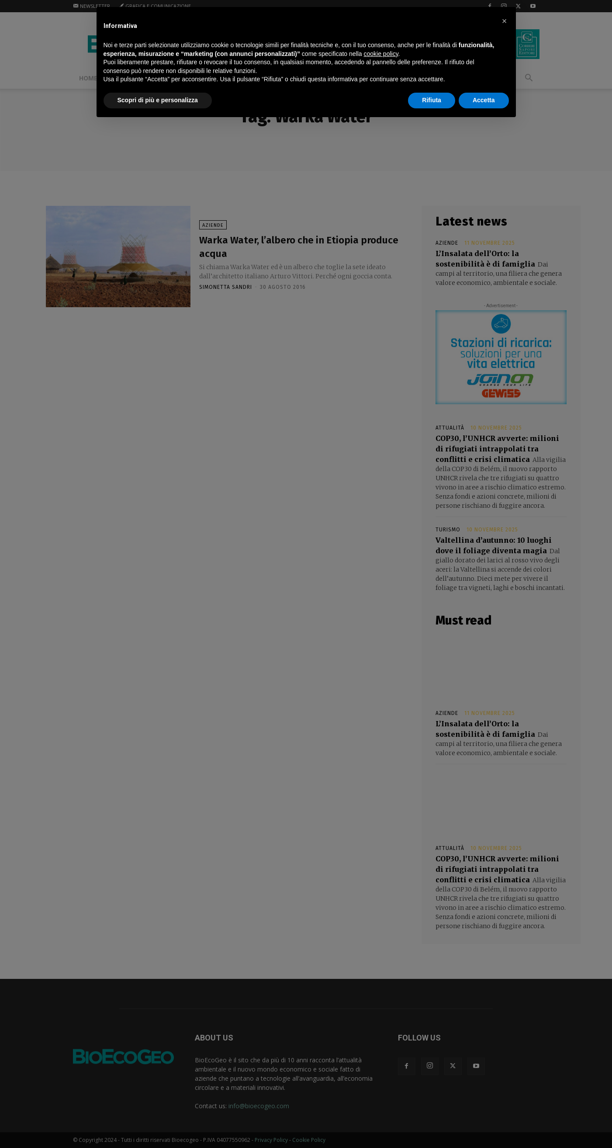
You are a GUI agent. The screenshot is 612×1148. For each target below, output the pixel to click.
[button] (505, 21)
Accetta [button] (484, 100)
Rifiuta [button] (431, 100)
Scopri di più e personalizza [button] (158, 100)
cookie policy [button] (380, 53)
